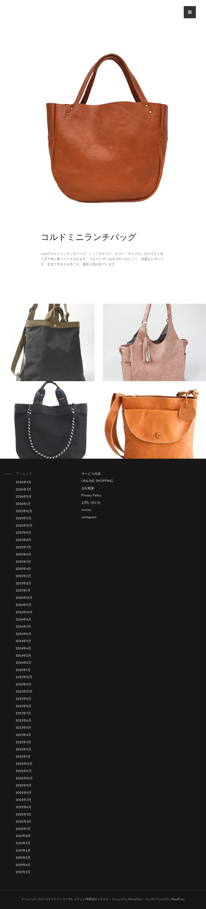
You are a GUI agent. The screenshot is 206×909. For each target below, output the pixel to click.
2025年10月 (24, 525)
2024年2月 (23, 663)
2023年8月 (23, 706)
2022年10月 (24, 778)
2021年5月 (23, 858)
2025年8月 (23, 540)
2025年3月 (23, 576)
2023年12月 (24, 677)
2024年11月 (24, 605)
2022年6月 (24, 807)
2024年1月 (23, 670)
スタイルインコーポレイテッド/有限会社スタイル (77, 899)
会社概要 (87, 488)
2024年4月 (23, 648)
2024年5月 (23, 641)
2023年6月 (23, 720)
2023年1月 (23, 756)
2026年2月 (24, 496)
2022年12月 (24, 764)
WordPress (178, 899)
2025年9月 (23, 533)
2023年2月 (23, 749)
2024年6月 (23, 634)
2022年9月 (24, 785)
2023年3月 (23, 742)
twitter (86, 510)
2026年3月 (23, 489)
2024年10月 (24, 612)
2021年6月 (23, 850)
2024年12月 (24, 598)
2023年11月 (24, 684)
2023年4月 (23, 735)
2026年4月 (23, 482)
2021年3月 (23, 872)
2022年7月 (23, 800)
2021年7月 (23, 843)
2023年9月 (23, 699)
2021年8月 (23, 836)
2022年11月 (24, 771)
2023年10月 (24, 691)
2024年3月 (23, 655)
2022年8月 (24, 793)
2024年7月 (23, 626)
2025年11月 (24, 518)
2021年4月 (23, 865)
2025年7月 (23, 547)
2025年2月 (23, 583)
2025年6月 (23, 554)
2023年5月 (23, 727)
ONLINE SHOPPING (97, 481)
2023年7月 (23, 713)
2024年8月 (23, 619)
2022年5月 (23, 814)
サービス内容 (91, 474)
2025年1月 (23, 590)
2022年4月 (23, 821)
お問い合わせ (91, 503)
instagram (88, 517)
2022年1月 (23, 829)
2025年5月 (23, 562)
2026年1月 (23, 504)
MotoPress (135, 899)
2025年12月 (24, 511)
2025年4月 (23, 569)
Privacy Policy (91, 495)
